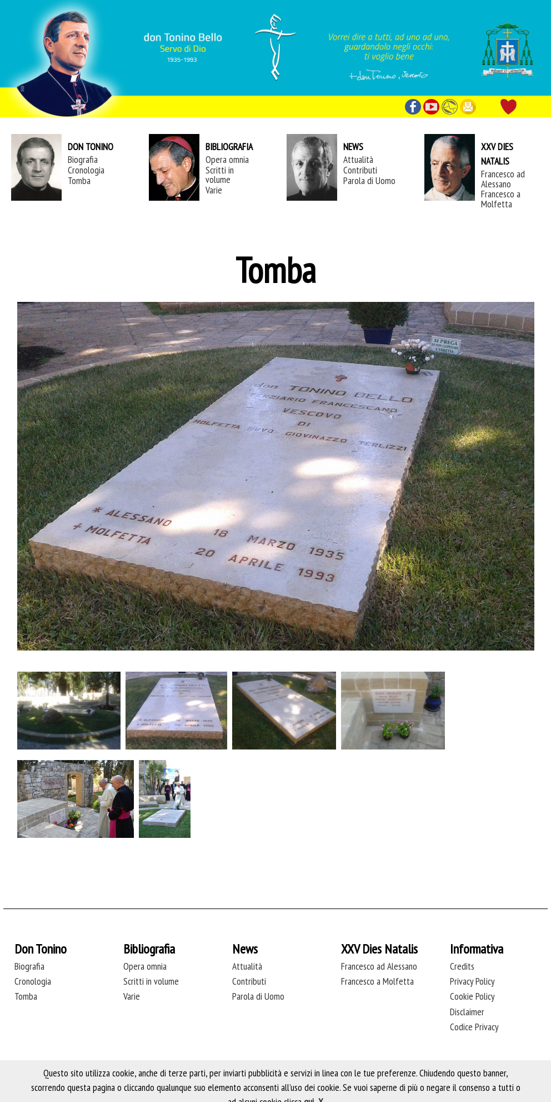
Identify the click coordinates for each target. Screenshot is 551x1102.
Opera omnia (227, 159)
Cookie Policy (472, 996)
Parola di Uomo (369, 180)
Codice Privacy (474, 1026)
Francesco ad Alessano (503, 178)
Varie (214, 189)
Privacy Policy (472, 981)
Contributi (360, 169)
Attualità (358, 159)
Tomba (79, 180)
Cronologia (86, 169)
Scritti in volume (220, 174)
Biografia (83, 159)
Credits (462, 966)
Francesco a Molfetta (500, 198)
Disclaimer (467, 1011)
